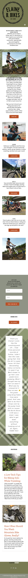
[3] (14, 196)
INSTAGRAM (17, 562)
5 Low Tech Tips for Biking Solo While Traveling (12, 477)
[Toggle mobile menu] (25, 25)
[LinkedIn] (15, 568)
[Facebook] (11, 568)
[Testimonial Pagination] (13, 440)
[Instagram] (13, 568)
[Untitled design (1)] (14, 122)
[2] (14, 159)
